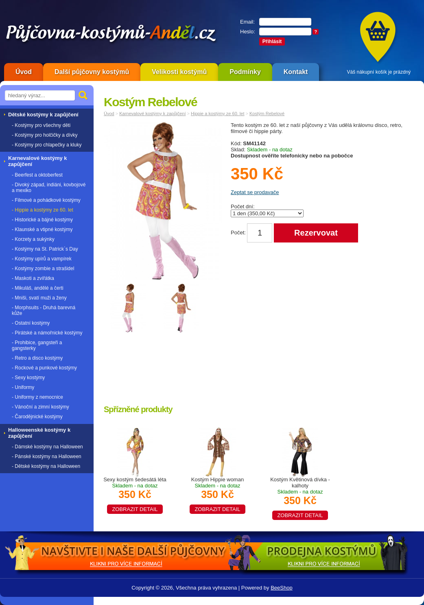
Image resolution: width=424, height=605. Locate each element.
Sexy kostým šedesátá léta (134, 494)
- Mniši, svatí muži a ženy (39, 298)
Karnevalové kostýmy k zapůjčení (152, 113)
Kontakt (296, 71)
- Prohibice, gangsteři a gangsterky (37, 345)
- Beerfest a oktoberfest (37, 175)
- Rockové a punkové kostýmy (44, 368)
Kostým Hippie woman (217, 494)
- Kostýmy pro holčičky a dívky (44, 135)
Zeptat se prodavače (255, 192)
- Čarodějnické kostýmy (37, 416)
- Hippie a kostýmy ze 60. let (42, 210)
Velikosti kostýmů (179, 71)
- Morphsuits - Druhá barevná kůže (43, 310)
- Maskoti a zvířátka (33, 278)
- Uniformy (23, 387)
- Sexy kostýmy (28, 377)
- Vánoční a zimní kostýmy (40, 407)
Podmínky (244, 71)
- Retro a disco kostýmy (37, 358)
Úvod (23, 71)
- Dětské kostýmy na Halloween (46, 466)
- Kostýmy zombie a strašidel (43, 268)
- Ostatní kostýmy (31, 323)
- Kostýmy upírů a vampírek (42, 259)
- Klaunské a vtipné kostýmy (42, 229)
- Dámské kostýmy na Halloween (47, 447)
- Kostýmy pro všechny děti (41, 125)
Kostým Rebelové (266, 113)
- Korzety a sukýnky (33, 239)
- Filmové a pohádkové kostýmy (46, 200)
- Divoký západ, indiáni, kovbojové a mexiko (48, 187)
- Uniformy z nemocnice (37, 397)
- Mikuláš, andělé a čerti (37, 288)
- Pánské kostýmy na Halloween (46, 456)
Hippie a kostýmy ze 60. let (217, 113)
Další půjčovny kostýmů (92, 71)
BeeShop (282, 588)
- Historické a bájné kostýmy (42, 220)
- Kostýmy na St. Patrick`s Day (45, 249)
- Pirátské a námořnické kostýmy (47, 333)
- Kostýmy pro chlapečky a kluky (46, 145)
